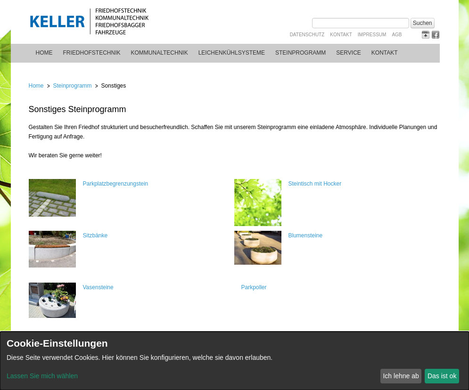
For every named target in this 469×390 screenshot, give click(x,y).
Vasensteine (98, 287)
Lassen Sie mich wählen (42, 376)
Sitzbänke (95, 235)
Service (348, 52)
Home (44, 52)
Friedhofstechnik (92, 52)
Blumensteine (305, 235)
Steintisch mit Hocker (315, 183)
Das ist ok (442, 376)
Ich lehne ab (401, 376)
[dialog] (234, 361)
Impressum (372, 34)
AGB (397, 34)
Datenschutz (307, 34)
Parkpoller (254, 287)
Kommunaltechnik (159, 52)
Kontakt (341, 34)
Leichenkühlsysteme (231, 52)
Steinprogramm (300, 52)
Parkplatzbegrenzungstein (115, 183)
